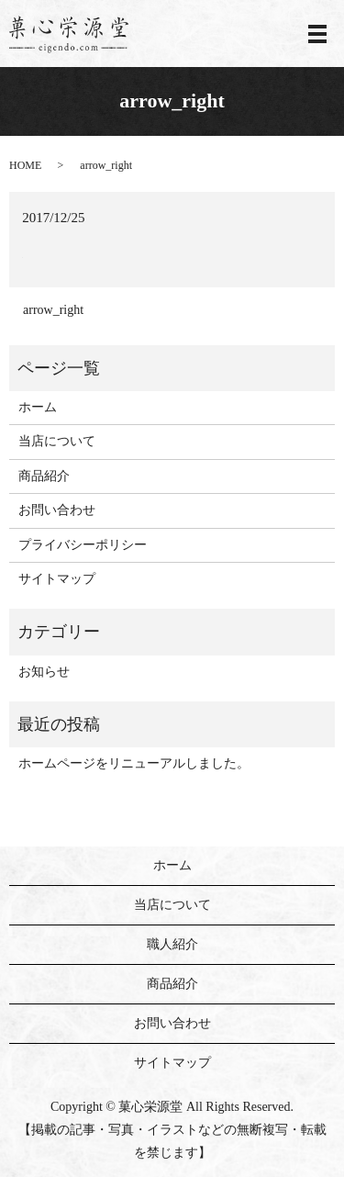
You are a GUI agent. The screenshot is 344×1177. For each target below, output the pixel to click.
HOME (25, 165)
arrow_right (53, 310)
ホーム (37, 407)
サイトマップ (56, 579)
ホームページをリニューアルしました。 (134, 763)
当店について (56, 441)
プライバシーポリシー (82, 545)
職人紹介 (172, 944)
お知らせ (44, 671)
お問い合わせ (56, 510)
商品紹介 (44, 476)
